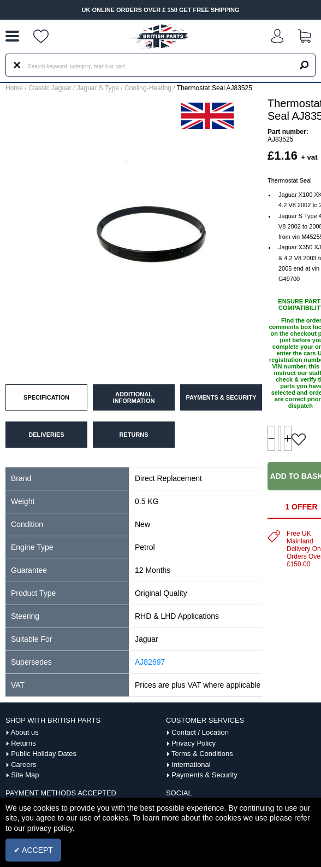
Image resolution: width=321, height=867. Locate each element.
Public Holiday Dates (43, 753)
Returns (23, 743)
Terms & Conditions (202, 753)
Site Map (25, 775)
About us (24, 732)
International (191, 764)
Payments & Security (204, 775)
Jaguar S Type (98, 88)
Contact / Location (200, 732)
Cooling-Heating (147, 88)
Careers (23, 764)
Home (14, 88)
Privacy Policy (193, 743)
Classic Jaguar (50, 88)
